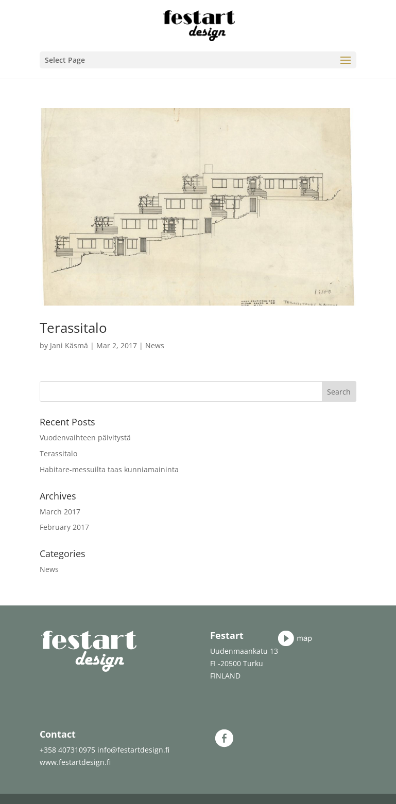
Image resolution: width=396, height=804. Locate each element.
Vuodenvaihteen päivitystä (85, 437)
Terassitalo (73, 327)
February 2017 (64, 527)
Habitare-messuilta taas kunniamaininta (109, 469)
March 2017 (60, 511)
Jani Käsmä (69, 345)
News (154, 345)
